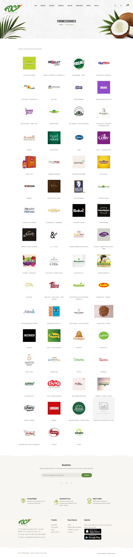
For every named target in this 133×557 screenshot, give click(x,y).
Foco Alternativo (24, 553)
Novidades (54, 525)
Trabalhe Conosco (73, 529)
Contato (70, 532)
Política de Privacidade (74, 527)
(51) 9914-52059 (40, 534)
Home (61, 25)
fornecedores (79, 5)
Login (52, 529)
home (35, 5)
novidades (51, 5)
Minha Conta (55, 532)
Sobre (69, 525)
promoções (61, 5)
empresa (89, 5)
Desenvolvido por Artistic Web (106, 553)
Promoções (54, 527)
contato (96, 5)
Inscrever (86, 475)
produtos (43, 5)
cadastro (69, 5)
